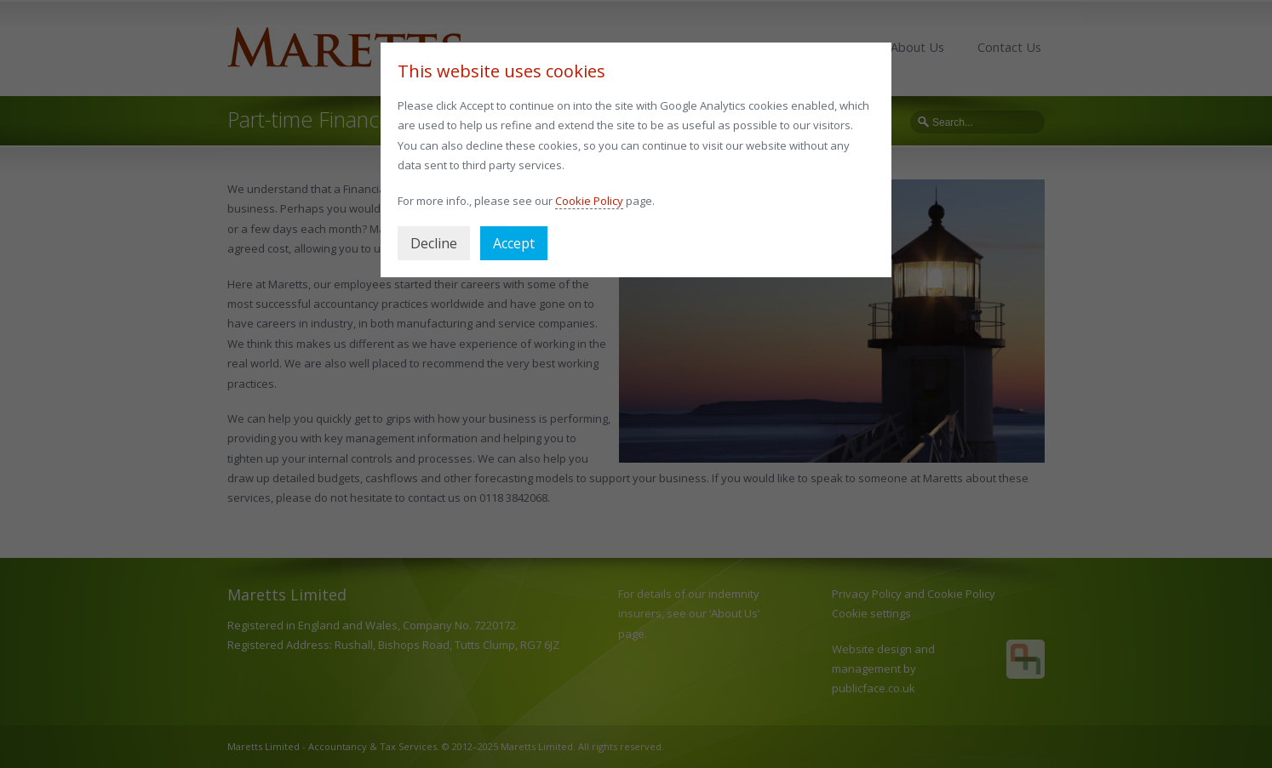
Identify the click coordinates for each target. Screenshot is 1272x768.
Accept (514, 243)
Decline (433, 243)
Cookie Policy (589, 200)
